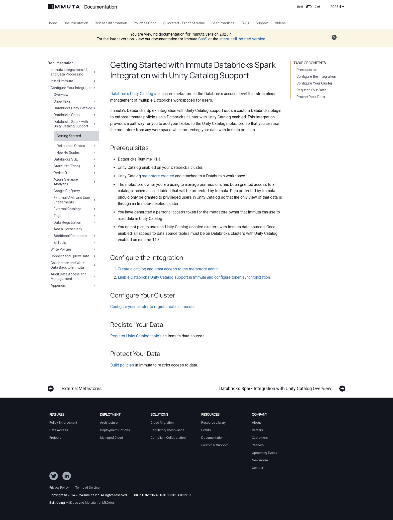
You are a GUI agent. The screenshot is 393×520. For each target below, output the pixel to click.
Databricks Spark (75, 115)
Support (262, 23)
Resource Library (213, 422)
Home (52, 23)
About (256, 422)
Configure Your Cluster (314, 83)
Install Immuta (73, 81)
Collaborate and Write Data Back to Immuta (73, 265)
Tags (75, 216)
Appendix (73, 285)
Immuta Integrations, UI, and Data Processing (73, 72)
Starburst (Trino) (75, 166)
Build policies (122, 365)
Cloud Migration (162, 422)
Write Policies (73, 249)
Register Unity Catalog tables (135, 336)
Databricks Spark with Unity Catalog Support (75, 124)
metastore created (158, 176)
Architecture (109, 422)
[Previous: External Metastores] (76, 386)
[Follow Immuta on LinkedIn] (66, 477)
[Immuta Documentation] (64, 6)
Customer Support (214, 445)
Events (206, 430)
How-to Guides (76, 153)
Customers (260, 437)
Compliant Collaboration (168, 437)
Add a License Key (68, 229)
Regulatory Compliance (167, 430)
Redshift (75, 173)
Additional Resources (75, 236)
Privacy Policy (59, 487)
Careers (257, 430)
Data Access (58, 430)
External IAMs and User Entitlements (75, 200)
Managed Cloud (111, 437)
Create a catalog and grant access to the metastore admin (168, 269)
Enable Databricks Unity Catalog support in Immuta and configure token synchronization (194, 277)
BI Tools (75, 243)
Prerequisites (307, 70)
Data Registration (75, 222)
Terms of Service (87, 487)
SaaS (202, 39)
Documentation (76, 23)
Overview (61, 95)
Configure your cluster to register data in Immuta (152, 306)
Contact (257, 468)
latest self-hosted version (242, 39)
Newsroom (260, 460)
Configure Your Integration (73, 88)
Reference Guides (76, 146)
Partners (258, 445)
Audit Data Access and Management (73, 276)
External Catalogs (75, 209)
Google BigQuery (67, 191)
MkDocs (72, 502)
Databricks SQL (75, 159)
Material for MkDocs (100, 502)
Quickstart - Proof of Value (184, 23)
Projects (55, 437)
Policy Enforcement (63, 422)
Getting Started (69, 136)
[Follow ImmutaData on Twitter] (53, 477)
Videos (280, 23)
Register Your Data (311, 90)
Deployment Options (115, 430)
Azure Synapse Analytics (75, 181)
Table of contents (309, 63)
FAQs (245, 23)
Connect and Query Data (73, 256)
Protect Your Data (311, 97)
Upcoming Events (264, 453)
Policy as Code (145, 23)
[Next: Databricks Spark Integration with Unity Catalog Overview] (280, 386)
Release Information (111, 23)
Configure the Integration (316, 77)
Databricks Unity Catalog (75, 108)
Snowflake (75, 101)
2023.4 (337, 7)
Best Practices (223, 23)
